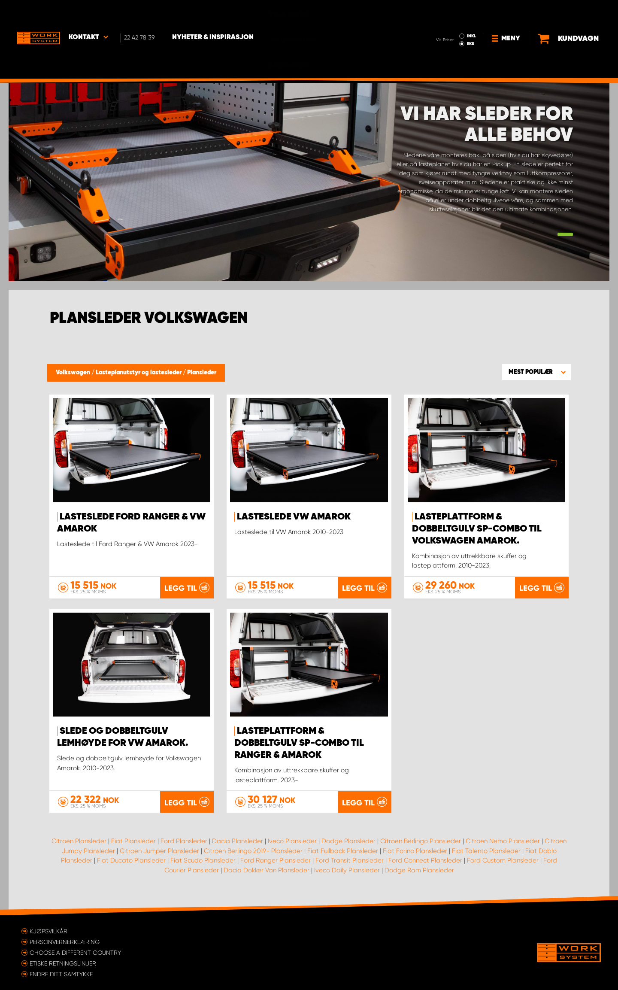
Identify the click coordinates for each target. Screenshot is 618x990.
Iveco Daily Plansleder (347, 870)
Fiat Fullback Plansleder (342, 850)
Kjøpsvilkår (48, 930)
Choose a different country (75, 952)
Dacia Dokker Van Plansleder (266, 870)
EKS (435, 20)
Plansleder (201, 373)
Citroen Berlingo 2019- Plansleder (253, 850)
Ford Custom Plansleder (503, 860)
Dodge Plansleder (348, 840)
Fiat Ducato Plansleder (131, 860)
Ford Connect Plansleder (425, 860)
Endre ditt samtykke (61, 973)
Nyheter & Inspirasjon (213, 13)
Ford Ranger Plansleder (275, 860)
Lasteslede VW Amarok (294, 517)
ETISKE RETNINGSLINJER (63, 963)
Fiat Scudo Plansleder (203, 860)
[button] (536, 372)
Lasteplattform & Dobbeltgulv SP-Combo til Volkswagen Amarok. (477, 529)
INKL (435, 12)
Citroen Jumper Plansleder (159, 850)
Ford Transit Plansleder (349, 860)
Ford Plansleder (184, 840)
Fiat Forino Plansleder (415, 850)
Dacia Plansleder (237, 840)
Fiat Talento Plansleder (486, 850)
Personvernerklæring (65, 941)
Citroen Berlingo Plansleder (420, 840)
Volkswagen (73, 373)
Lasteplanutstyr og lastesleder (139, 373)
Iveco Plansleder (292, 840)
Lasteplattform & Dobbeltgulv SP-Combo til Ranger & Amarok (299, 743)
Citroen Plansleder (79, 840)
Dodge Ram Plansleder (419, 870)
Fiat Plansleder (133, 840)
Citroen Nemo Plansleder (503, 840)
